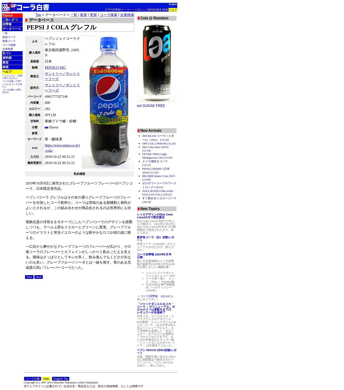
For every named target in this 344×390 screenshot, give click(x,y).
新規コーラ (9, 37)
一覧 (5, 33)
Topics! (7, 15)
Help (46, 378)
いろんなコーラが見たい (12, 85)
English (173, 4)
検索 (165, 9)
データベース (129, 9)
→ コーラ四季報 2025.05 (154, 296)
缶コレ (142, 9)
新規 (83, 15)
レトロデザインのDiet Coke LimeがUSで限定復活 (155, 216)
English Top (60, 378)
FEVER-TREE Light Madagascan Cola (157, 155)
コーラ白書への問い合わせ (12, 90)
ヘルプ (173, 9)
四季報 (116, 9)
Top (38, 15)
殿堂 (159, 9)
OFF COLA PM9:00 (159, 143)
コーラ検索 (9, 44)
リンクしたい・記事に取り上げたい (12, 76)
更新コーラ (9, 41)
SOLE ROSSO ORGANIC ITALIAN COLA (158, 192)
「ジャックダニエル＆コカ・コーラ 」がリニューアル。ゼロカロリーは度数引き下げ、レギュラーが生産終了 (156, 308)
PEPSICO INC (55, 67)
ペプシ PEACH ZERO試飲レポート (156, 351)
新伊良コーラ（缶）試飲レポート (155, 239)
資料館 (151, 9)
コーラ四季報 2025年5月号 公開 (155, 256)
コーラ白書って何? (11, 81)
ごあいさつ (10, 19)
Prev (29, 277)
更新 (93, 15)
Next (39, 277)
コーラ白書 (32, 378)
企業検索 (7, 48)
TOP (108, 9)
